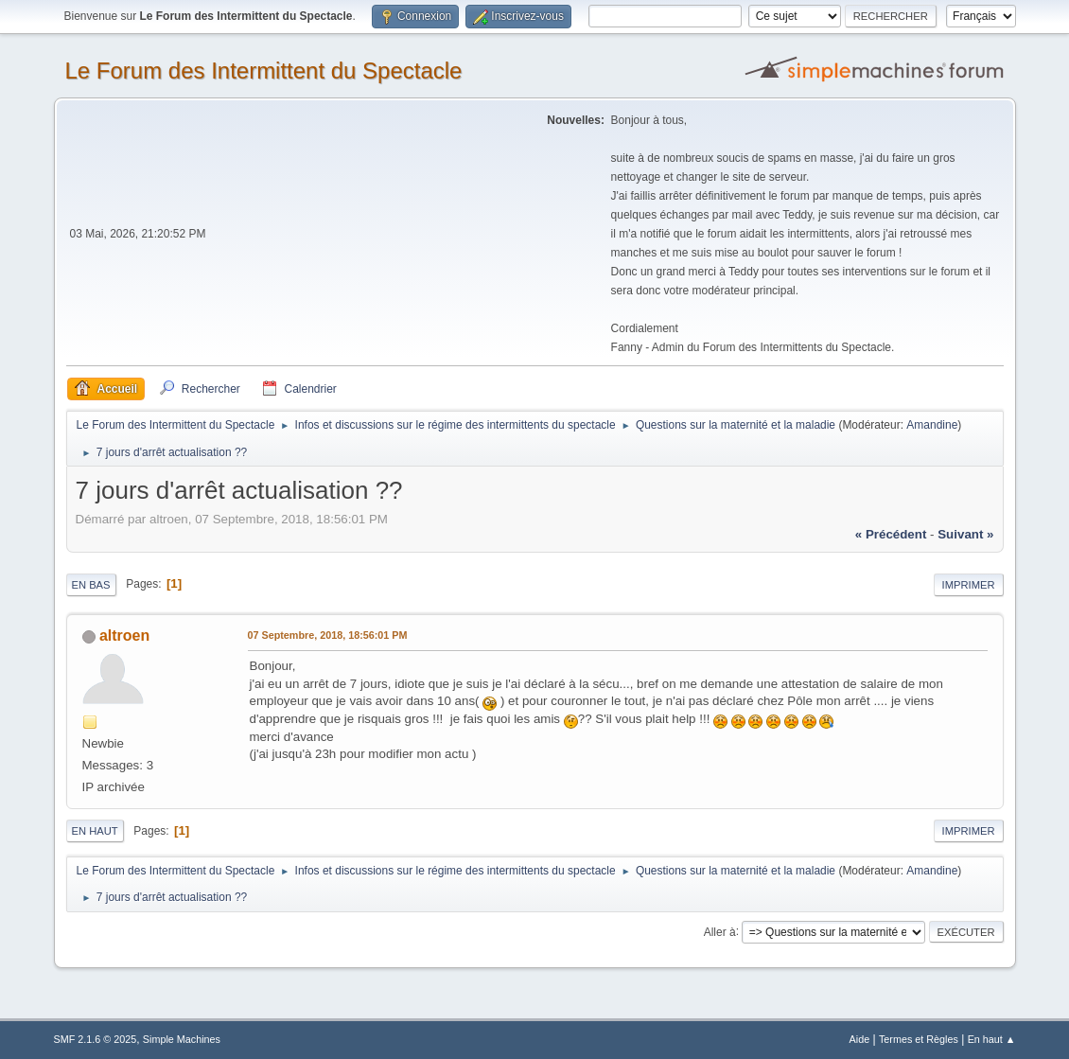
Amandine (931, 425)
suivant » (965, 534)
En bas (91, 585)
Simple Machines (181, 1039)
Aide (860, 1039)
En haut (95, 831)
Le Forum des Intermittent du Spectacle (264, 70)
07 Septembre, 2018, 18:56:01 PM (328, 635)
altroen (124, 635)
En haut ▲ (992, 1039)
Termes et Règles (918, 1039)
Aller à (720, 931)
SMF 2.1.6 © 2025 (95, 1039)
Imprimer (968, 585)
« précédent (891, 534)
